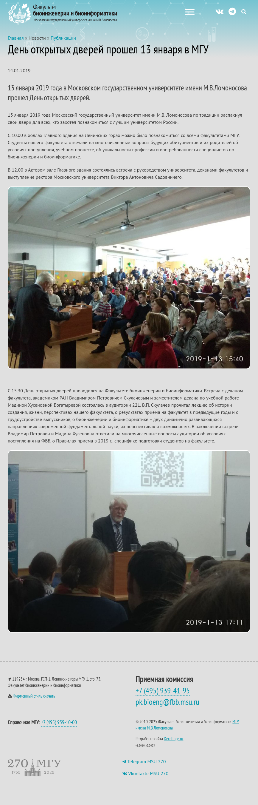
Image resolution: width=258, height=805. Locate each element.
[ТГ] (232, 11)
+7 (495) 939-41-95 (163, 690)
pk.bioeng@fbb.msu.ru (167, 702)
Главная (16, 38)
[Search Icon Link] (243, 11)
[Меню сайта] (190, 12)
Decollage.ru (173, 738)
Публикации (63, 38)
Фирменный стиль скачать (34, 696)
